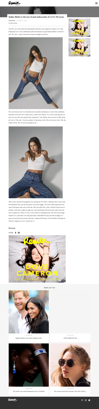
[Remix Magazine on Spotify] (89, 400)
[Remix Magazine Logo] (15, 3)
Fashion (12, 20)
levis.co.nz (12, 228)
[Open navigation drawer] (96, 3)
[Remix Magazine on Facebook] (82, 400)
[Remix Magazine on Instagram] (86, 400)
